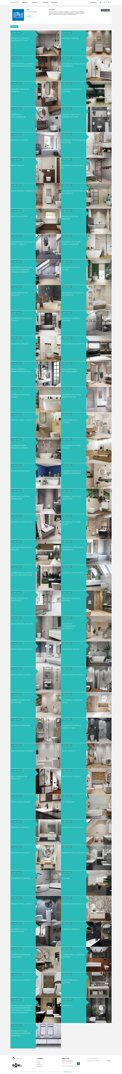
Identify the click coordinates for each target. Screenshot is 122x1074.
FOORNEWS (45, 2)
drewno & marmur (86, 934)
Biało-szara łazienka (35, 679)
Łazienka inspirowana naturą (35, 552)
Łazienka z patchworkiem (35, 119)
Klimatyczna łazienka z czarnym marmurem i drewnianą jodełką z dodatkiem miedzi (35, 1010)
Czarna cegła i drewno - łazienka (86, 959)
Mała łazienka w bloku (86, 679)
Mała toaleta (35, 170)
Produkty (35, 2)
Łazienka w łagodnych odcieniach (86, 297)
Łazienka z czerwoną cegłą (86, 705)
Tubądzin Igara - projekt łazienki (35, 450)
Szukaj (100, 2)
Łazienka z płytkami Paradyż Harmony (86, 246)
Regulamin (39, 1064)
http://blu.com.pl (30, 17)
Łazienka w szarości (35, 883)
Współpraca (39, 1066)
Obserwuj (109, 1060)
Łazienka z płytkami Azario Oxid (35, 501)
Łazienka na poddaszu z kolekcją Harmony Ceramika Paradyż (35, 272)
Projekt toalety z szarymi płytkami (86, 119)
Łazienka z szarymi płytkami (86, 323)
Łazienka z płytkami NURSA (86, 526)
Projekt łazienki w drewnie (86, 603)
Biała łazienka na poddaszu (35, 603)
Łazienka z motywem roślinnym (86, 501)
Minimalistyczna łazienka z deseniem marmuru (35, 1035)
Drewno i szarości (35, 832)
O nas (38, 1061)
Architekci (55, 2)
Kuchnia (86, 883)
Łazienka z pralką (35, 348)
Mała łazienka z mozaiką (35, 755)
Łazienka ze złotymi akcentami (35, 705)
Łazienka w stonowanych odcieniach (86, 628)
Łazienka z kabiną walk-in (86, 170)
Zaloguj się (93, 2)
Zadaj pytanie (105, 10)
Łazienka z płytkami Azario (35, 399)
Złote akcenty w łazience (35, 297)
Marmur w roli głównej (86, 857)
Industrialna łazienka (86, 348)
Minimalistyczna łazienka (86, 221)
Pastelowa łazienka (35, 806)
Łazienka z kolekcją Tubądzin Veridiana (86, 475)
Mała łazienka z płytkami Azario (86, 374)
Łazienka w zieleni (86, 654)
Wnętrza (25, 2)
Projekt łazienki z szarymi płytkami (35, 43)
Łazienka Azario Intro (35, 526)
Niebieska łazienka (35, 475)
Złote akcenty (86, 755)
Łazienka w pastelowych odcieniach (86, 195)
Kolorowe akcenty (35, 857)
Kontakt (38, 1062)
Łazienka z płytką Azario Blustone (86, 145)
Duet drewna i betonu (35, 628)
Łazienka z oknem (35, 145)
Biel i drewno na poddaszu (35, 781)
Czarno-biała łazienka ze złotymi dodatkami (35, 577)
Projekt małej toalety (35, 425)
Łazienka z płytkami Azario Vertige (86, 399)
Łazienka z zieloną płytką (86, 272)
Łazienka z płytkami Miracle (86, 450)
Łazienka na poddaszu (86, 908)
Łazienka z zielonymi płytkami (86, 94)
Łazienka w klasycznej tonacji (35, 323)
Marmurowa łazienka (35, 654)
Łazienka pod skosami (86, 832)
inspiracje (86, 1010)
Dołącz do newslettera (67, 1061)
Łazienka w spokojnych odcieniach (86, 68)
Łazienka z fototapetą (86, 577)
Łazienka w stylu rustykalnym (35, 934)
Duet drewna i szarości (35, 195)
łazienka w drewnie (35, 730)
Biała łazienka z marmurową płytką (35, 374)
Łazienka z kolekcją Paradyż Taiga (86, 730)
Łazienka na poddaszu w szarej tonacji (35, 246)
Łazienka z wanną (86, 43)
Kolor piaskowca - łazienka (86, 985)
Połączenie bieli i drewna (86, 425)
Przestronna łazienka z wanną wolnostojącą (35, 68)
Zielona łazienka (35, 221)
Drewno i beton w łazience (35, 94)
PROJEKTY (14, 26)
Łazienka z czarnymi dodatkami (35, 959)
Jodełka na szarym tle (35, 985)
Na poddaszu (86, 806)
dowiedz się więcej (68, 1071)
